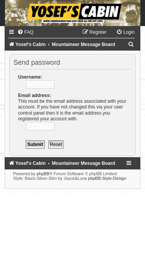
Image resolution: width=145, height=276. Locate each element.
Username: (30, 77)
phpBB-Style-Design (107, 178)
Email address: (34, 95)
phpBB (43, 173)
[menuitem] (25, 32)
